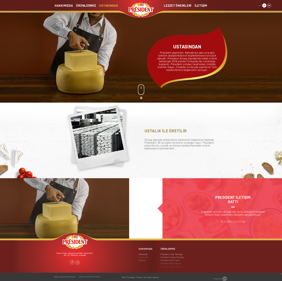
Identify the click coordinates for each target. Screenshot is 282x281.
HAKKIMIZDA (64, 5)
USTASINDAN (108, 5)
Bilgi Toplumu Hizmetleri (65, 276)
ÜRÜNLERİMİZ (86, 5)
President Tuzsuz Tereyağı (172, 259)
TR (264, 5)
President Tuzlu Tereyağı (171, 256)
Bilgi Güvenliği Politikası (89, 275)
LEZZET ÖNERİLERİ (177, 5)
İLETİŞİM (201, 5)
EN (269, 5)
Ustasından (144, 259)
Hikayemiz (143, 256)
